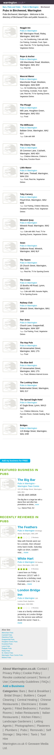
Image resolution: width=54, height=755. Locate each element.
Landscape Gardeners (17, 721)
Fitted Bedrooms (26, 708)
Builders (29, 695)
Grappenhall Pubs (8, 639)
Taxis (34, 734)
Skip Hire (22, 734)
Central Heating (27, 699)
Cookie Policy (31, 673)
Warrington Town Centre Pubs (12, 655)
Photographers (25, 725)
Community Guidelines (24, 681)
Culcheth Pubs (7, 635)
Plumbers (11, 730)
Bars (22, 691)
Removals (37, 730)
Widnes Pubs (6, 657)
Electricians (29, 704)
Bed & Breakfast (39, 691)
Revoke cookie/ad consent (20, 677)
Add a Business (13, 686)
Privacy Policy (12, 673)
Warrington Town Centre (28, 486)
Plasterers (43, 725)
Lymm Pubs (6, 646)
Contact (42, 668)
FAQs (45, 681)
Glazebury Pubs (7, 637)
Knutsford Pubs (7, 644)
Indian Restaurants (27, 712)
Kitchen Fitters (30, 717)
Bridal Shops (12, 695)
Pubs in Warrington (26, 483)
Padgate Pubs (7, 648)
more (37, 505)
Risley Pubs (6, 651)
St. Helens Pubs (7, 653)
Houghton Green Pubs (9, 641)
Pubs (24, 730)
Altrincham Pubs (7, 633)
